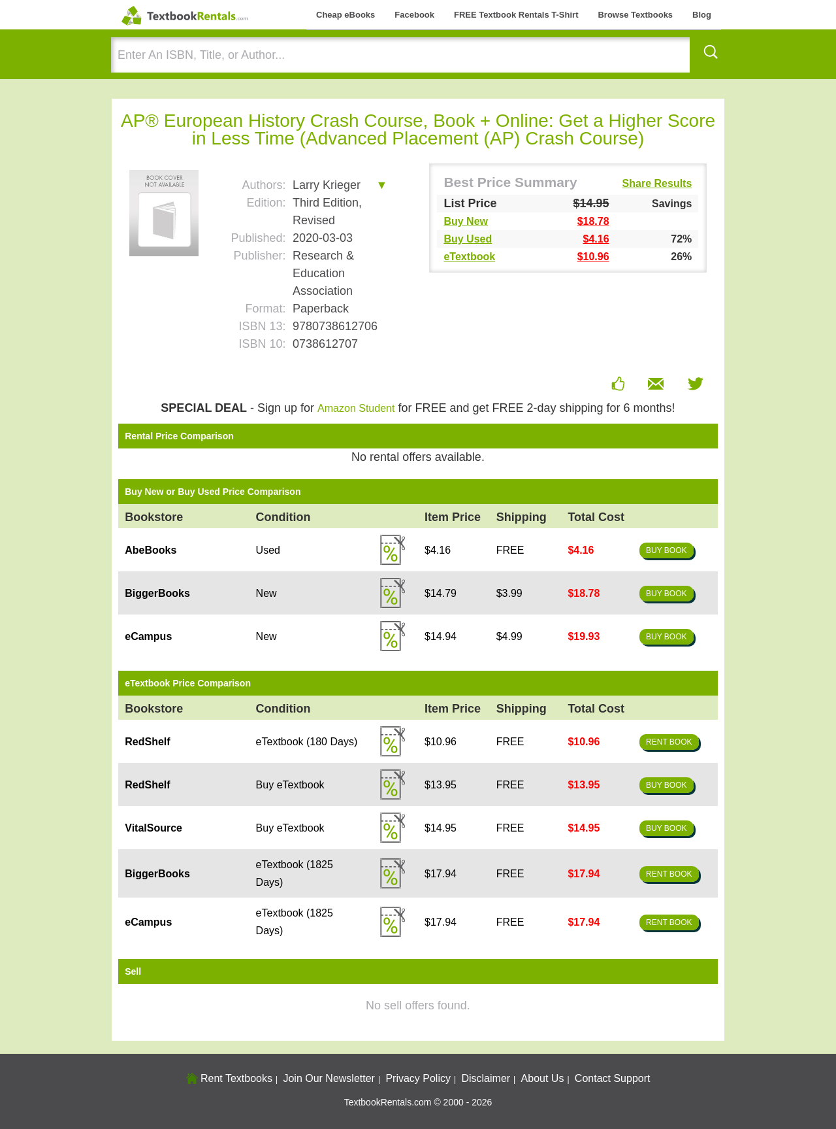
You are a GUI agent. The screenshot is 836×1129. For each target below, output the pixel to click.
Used (268, 550)
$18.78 (593, 221)
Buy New (465, 221)
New (266, 593)
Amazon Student (355, 408)
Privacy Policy (418, 1078)
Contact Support (613, 1078)
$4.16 (596, 238)
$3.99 (509, 593)
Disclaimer (485, 1078)
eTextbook (469, 256)
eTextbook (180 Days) (307, 741)
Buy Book (666, 550)
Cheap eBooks (345, 15)
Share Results (657, 183)
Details (392, 550)
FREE (510, 550)
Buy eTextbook (290, 784)
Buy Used (467, 238)
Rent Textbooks (229, 1078)
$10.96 (593, 256)
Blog (701, 15)
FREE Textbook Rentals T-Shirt (516, 15)
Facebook (414, 15)
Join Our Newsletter (329, 1078)
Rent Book (669, 742)
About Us (542, 1078)
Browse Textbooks (635, 15)
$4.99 (509, 636)
